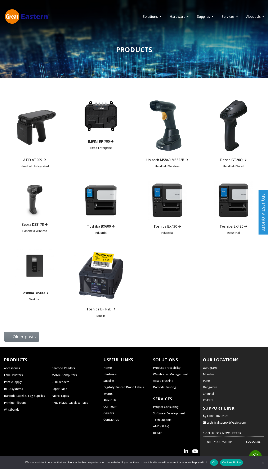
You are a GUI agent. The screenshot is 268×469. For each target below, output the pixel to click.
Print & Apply (13, 382)
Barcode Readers (63, 368)
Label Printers (13, 375)
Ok (214, 462)
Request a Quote (263, 212)
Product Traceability (166, 368)
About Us (254, 16)
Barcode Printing (164, 387)
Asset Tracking (163, 381)
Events (108, 394)
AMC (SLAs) (161, 426)
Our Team (110, 407)
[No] (263, 462)
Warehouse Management (170, 374)
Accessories (12, 368)
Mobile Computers (64, 375)
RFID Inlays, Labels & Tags (70, 403)
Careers (108, 413)
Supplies (204, 16)
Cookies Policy (231, 462)
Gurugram (210, 368)
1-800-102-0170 (215, 416)
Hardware (178, 16)
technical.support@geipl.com (224, 422)
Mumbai (208, 374)
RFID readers (60, 382)
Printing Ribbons (15, 403)
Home (107, 368)
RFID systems (13, 389)
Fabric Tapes (60, 396)
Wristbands (11, 409)
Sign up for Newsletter (222, 433)
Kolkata (208, 400)
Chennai (208, 394)
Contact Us (111, 420)
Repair (157, 433)
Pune (206, 381)
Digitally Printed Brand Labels (123, 387)
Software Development (169, 413)
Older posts (22, 337)
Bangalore (210, 387)
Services (228, 16)
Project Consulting (166, 407)
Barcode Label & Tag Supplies (24, 396)
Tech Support (162, 420)
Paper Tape (59, 389)
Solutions (151, 16)
